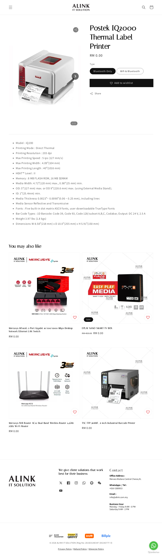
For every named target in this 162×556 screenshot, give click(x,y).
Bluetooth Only (102, 71)
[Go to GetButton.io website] (153, 552)
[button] (10, 7)
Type (92, 64)
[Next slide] (75, 76)
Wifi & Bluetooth (130, 71)
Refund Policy (80, 549)
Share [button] (95, 93)
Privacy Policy (65, 549)
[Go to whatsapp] (153, 545)
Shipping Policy (96, 549)
